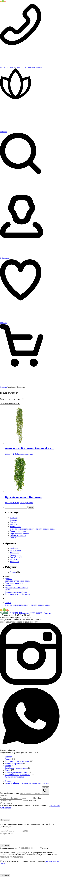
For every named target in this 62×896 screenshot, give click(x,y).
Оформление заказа (18, 531)
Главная (3, 387)
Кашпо (8, 585)
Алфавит (13, 518)
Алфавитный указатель (15, 777)
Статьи (13, 538)
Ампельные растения (14, 583)
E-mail (14, 831)
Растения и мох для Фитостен (17, 594)
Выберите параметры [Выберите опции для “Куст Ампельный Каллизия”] (24, 503)
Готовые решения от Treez (16, 592)
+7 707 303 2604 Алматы (32, 67)
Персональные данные (19, 533)
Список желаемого (18, 535)
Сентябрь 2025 (16, 557)
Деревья (8, 579)
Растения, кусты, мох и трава (17, 581)
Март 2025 (14, 562)
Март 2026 (14, 553)
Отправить (5, 820)
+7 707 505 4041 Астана (10, 67)
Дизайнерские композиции (16, 587)
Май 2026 (14, 548)
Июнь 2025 (14, 559)
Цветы (7, 590)
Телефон (26, 798)
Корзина (13, 522)
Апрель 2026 (15, 550)
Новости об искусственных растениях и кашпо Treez (32, 529)
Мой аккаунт (15, 527)
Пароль (18, 801)
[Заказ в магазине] (10, 403)
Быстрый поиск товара (9, 793)
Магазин (13, 524)
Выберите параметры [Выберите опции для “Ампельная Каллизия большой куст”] (24, 454)
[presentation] (19, 814)
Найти (45, 790)
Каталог (8, 757)
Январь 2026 (15, 555)
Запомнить (6, 803)
